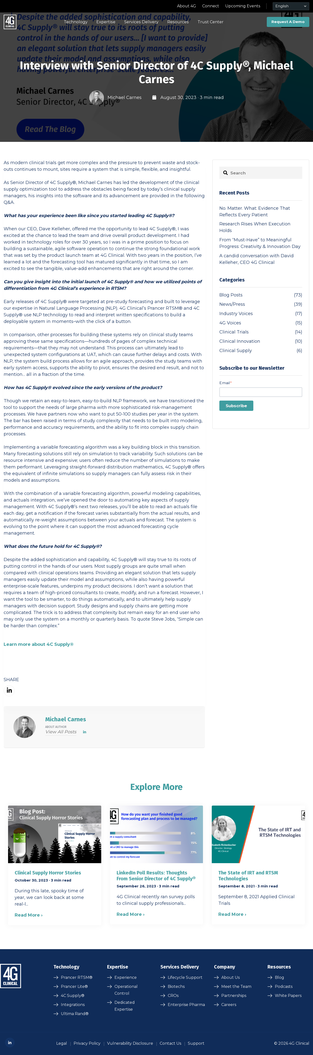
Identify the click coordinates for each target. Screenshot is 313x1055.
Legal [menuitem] (61, 1043)
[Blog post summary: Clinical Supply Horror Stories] (55, 865)
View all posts (60, 732)
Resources (178, 21)
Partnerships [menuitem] (233, 995)
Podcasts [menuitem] (283, 986)
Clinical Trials (260, 332)
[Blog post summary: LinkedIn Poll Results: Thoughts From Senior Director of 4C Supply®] (157, 865)
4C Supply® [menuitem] (72, 995)
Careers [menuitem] (228, 1004)
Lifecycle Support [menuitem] (185, 977)
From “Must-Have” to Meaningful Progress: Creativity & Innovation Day (260, 243)
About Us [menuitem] (230, 977)
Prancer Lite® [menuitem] (74, 986)
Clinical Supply (260, 350)
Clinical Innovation (260, 341)
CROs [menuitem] (173, 995)
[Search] (260, 173)
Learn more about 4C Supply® (39, 644)
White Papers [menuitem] (288, 995)
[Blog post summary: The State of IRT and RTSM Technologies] (258, 865)
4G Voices (260, 323)
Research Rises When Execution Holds (255, 227)
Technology (76, 21)
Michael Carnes (125, 97)
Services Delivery (141, 21)
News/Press (260, 304)
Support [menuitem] (196, 1043)
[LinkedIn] (84, 732)
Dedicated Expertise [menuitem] (124, 1006)
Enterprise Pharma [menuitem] (186, 1004)
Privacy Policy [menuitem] (87, 1043)
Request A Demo (288, 21)
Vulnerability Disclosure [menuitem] (130, 1043)
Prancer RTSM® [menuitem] (76, 977)
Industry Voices (260, 313)
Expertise (105, 21)
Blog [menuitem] (279, 977)
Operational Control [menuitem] (126, 990)
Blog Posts (260, 295)
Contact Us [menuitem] (170, 1043)
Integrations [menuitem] (73, 1004)
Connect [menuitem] (210, 6)
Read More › (29, 915)
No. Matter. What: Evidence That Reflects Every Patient (254, 212)
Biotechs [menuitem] (176, 986)
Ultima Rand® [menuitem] (75, 1013)
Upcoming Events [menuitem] (242, 6)
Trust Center (211, 21)
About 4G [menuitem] (186, 6)
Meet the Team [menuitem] (236, 986)
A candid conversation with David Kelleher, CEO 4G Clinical (256, 259)
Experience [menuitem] (125, 977)
